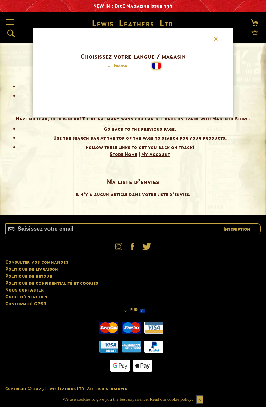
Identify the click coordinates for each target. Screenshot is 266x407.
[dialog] (133, 203)
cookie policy (179, 399)
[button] (116, 66)
